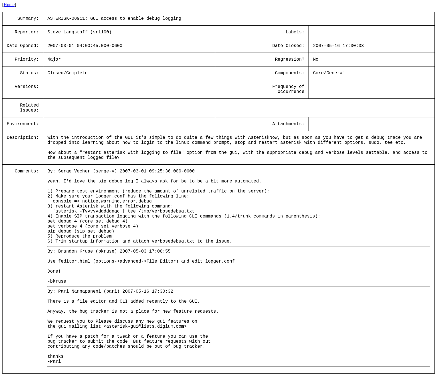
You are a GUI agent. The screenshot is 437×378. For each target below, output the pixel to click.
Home (9, 4)
